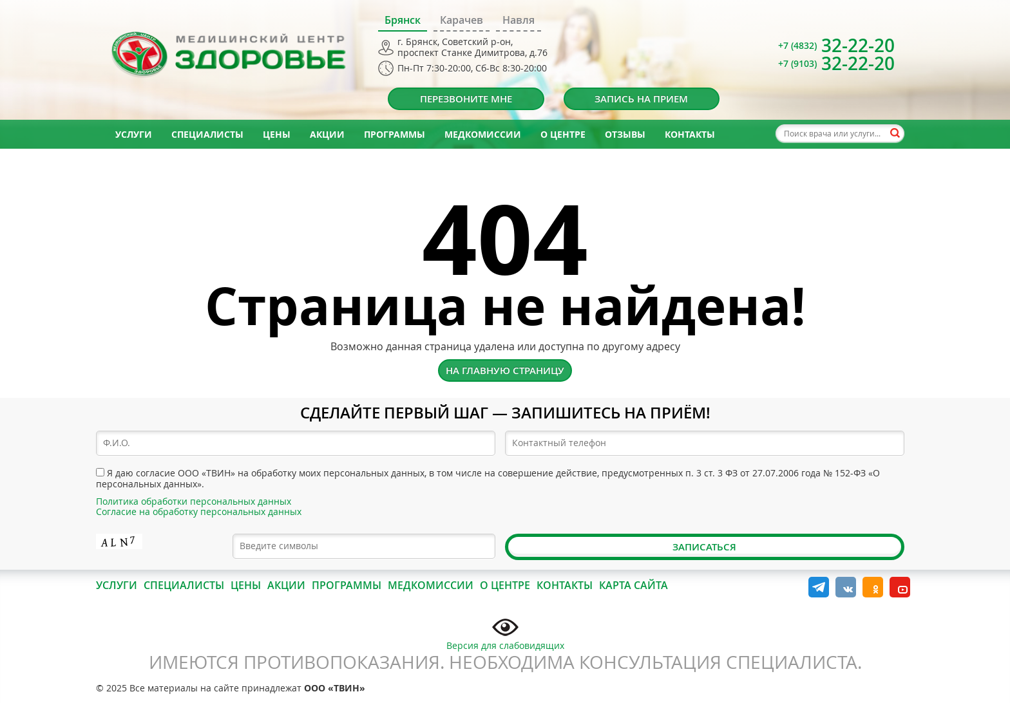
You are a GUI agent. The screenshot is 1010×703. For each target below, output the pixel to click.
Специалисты (207, 134)
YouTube (900, 587)
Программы (394, 134)
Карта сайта (633, 585)
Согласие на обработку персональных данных (198, 511)
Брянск (403, 20)
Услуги (133, 134)
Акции (327, 134)
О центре (563, 134)
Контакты (690, 134)
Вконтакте (845, 587)
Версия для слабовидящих (505, 632)
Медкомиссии (482, 134)
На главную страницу (505, 370)
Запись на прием (641, 99)
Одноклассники (872, 587)
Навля (518, 20)
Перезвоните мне (466, 99)
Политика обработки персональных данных (193, 501)
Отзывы (625, 134)
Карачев (461, 20)
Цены (277, 134)
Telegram (818, 587)
